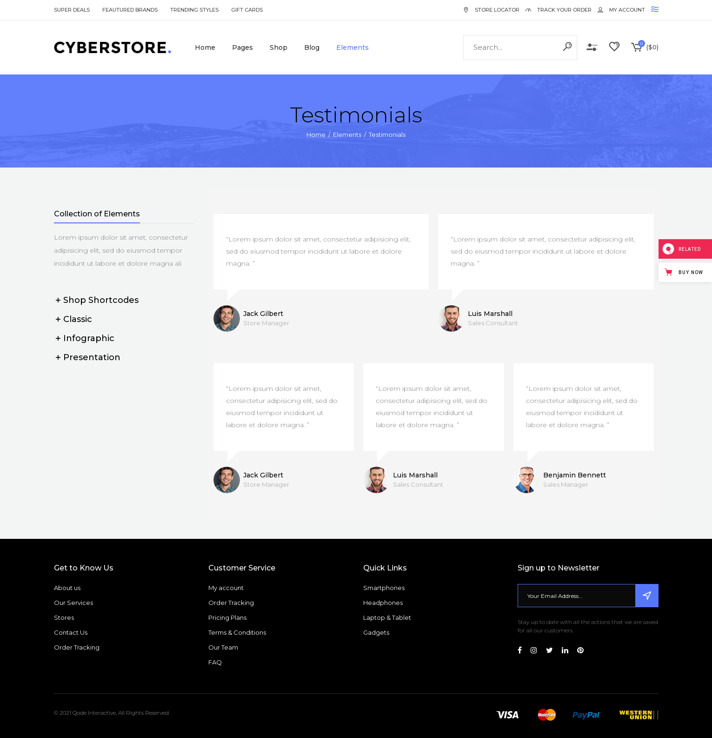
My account (226, 587)
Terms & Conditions (237, 632)
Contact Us (70, 632)
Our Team (223, 647)
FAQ (215, 662)
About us (67, 587)
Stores (64, 617)
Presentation (91, 357)
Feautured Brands (130, 10)
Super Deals (72, 10)
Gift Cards (247, 10)
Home (316, 134)
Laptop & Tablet (387, 617)
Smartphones (384, 587)
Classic (77, 319)
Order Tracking (77, 647)
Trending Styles (194, 10)
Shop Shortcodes (101, 300)
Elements (347, 134)
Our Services (73, 602)
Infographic (88, 338)
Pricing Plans (227, 617)
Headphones (383, 602)
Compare (592, 47)
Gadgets (376, 632)
